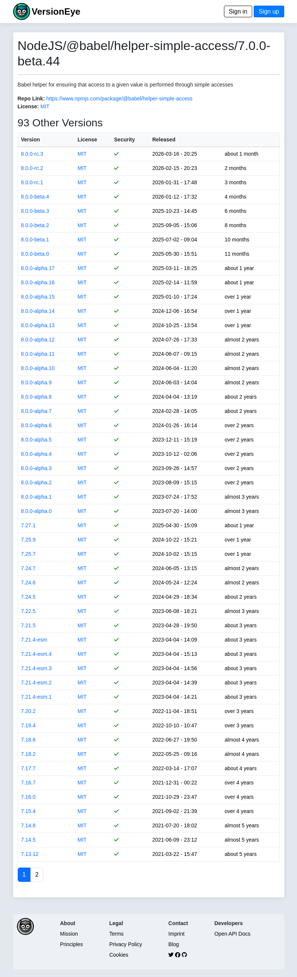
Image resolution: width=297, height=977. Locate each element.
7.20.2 (28, 711)
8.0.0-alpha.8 (36, 397)
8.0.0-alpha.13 (38, 325)
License (87, 140)
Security (124, 140)
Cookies (118, 955)
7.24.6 (28, 583)
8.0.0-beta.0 (35, 254)
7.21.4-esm (34, 640)
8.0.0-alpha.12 (38, 340)
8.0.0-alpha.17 (38, 268)
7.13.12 (30, 854)
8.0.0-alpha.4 (36, 454)
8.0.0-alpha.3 (36, 468)
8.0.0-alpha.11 (38, 354)
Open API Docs (232, 934)
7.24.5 (28, 597)
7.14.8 (28, 825)
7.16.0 (28, 797)
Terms (116, 934)
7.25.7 (28, 554)
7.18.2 (28, 754)
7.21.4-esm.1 (36, 697)
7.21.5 (28, 625)
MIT (44, 106)
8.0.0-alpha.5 (36, 440)
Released (163, 140)
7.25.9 (28, 540)
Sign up (269, 11)
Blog (173, 944)
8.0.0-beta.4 (35, 197)
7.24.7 (28, 568)
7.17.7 (28, 768)
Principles (71, 944)
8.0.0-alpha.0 (36, 511)
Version (30, 140)
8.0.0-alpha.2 (36, 482)
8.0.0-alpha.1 (36, 497)
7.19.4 (28, 725)
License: (28, 106)
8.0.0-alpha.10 (38, 368)
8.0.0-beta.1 (35, 240)
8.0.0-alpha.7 (36, 411)
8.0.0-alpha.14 (38, 311)
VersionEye (56, 11)
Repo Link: (31, 99)
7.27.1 (28, 525)
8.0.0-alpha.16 (38, 282)
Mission (69, 934)
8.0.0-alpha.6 (36, 425)
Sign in (238, 11)
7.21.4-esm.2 (36, 683)
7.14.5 (28, 840)
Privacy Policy (125, 944)
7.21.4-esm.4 (36, 654)
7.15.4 (28, 811)
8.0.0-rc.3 (32, 154)
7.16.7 (28, 783)
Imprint (176, 934)
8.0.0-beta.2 (35, 225)
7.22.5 (28, 611)
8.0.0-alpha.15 (38, 297)
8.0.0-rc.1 (32, 182)
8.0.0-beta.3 (35, 211)
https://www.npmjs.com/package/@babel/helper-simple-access (119, 99)
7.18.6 (28, 740)
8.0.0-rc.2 (32, 168)
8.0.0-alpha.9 (36, 382)
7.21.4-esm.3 (36, 668)
